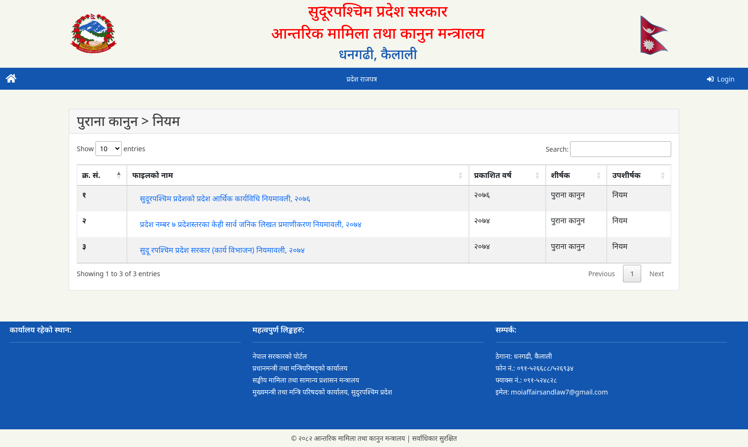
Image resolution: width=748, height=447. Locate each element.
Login (721, 78)
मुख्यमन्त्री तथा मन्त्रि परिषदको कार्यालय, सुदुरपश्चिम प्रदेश (322, 391)
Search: (608, 149)
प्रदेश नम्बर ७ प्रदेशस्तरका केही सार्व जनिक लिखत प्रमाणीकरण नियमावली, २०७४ (251, 224)
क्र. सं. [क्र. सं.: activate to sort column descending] (91, 175)
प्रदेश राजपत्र (361, 78)
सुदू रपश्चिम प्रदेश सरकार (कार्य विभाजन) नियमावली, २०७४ (222, 250)
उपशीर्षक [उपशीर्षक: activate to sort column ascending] (626, 175)
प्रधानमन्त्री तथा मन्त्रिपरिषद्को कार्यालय (299, 368)
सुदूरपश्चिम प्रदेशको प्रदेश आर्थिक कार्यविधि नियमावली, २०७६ (225, 198)
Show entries (111, 148)
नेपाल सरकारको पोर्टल (279, 356)
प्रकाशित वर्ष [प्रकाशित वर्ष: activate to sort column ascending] (492, 175)
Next (656, 273)
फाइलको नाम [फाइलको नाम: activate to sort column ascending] (152, 175)
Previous (601, 273)
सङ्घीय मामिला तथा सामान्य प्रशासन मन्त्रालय (305, 380)
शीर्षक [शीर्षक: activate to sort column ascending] (560, 175)
